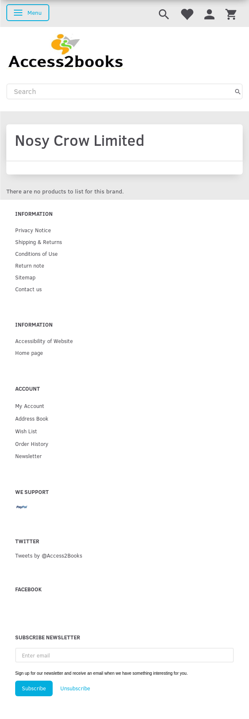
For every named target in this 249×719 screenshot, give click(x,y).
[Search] (238, 91)
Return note (29, 265)
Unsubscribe (75, 688)
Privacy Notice (33, 229)
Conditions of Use (36, 253)
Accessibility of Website (44, 340)
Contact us (28, 288)
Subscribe (34, 688)
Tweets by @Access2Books (48, 555)
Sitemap (25, 277)
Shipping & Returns (38, 241)
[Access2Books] (65, 50)
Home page (29, 352)
